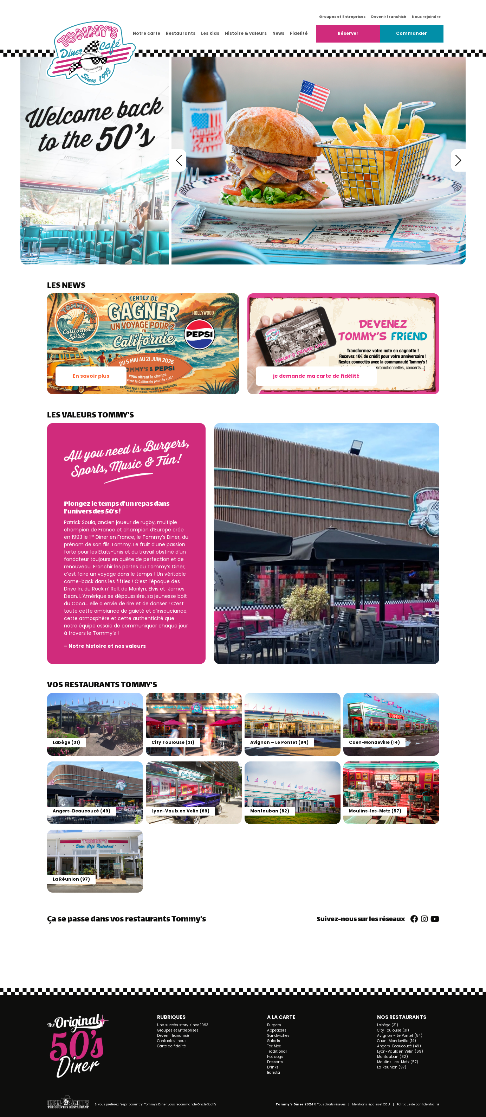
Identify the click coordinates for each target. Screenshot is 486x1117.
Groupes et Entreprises (342, 16)
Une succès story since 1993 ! (183, 1025)
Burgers (274, 1025)
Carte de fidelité (171, 1046)
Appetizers (276, 1030)
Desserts (275, 1062)
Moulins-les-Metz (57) (397, 1062)
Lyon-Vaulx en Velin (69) (400, 1051)
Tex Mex (274, 1046)
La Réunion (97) (391, 1067)
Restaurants (180, 33)
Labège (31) (387, 1025)
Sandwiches (278, 1035)
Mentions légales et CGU (371, 1104)
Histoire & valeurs (246, 33)
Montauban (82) (392, 1056)
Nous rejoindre (426, 16)
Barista (273, 1072)
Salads (273, 1040)
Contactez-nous (172, 1040)
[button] (178, 160)
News (278, 33)
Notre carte (146, 33)
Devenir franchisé (388, 16)
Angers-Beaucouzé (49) (399, 1046)
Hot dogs (275, 1056)
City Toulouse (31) (393, 1030)
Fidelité (299, 33)
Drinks (272, 1067)
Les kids (210, 33)
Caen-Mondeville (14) (396, 1040)
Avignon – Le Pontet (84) (399, 1035)
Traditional (277, 1051)
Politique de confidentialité (418, 1104)
